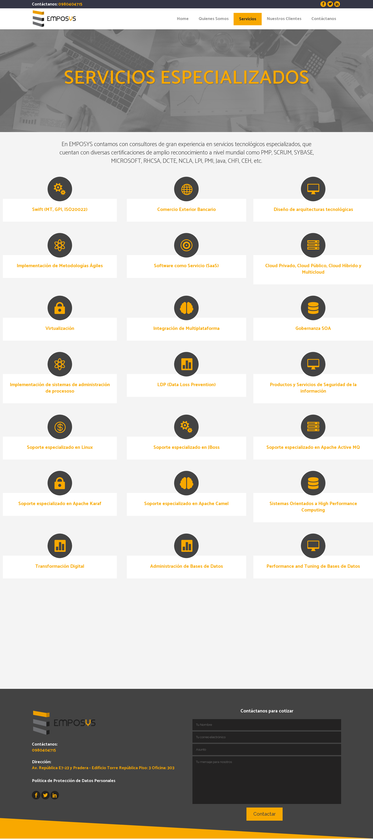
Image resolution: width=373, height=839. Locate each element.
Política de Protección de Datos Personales (73, 759)
